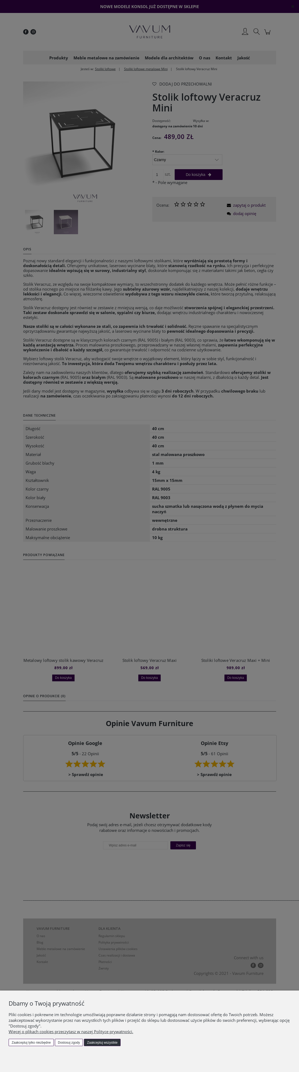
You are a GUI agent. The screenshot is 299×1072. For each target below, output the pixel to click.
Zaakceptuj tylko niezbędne (31, 1042)
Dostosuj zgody (69, 1042)
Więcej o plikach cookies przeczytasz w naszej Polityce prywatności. (71, 1031)
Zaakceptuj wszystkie (102, 1042)
